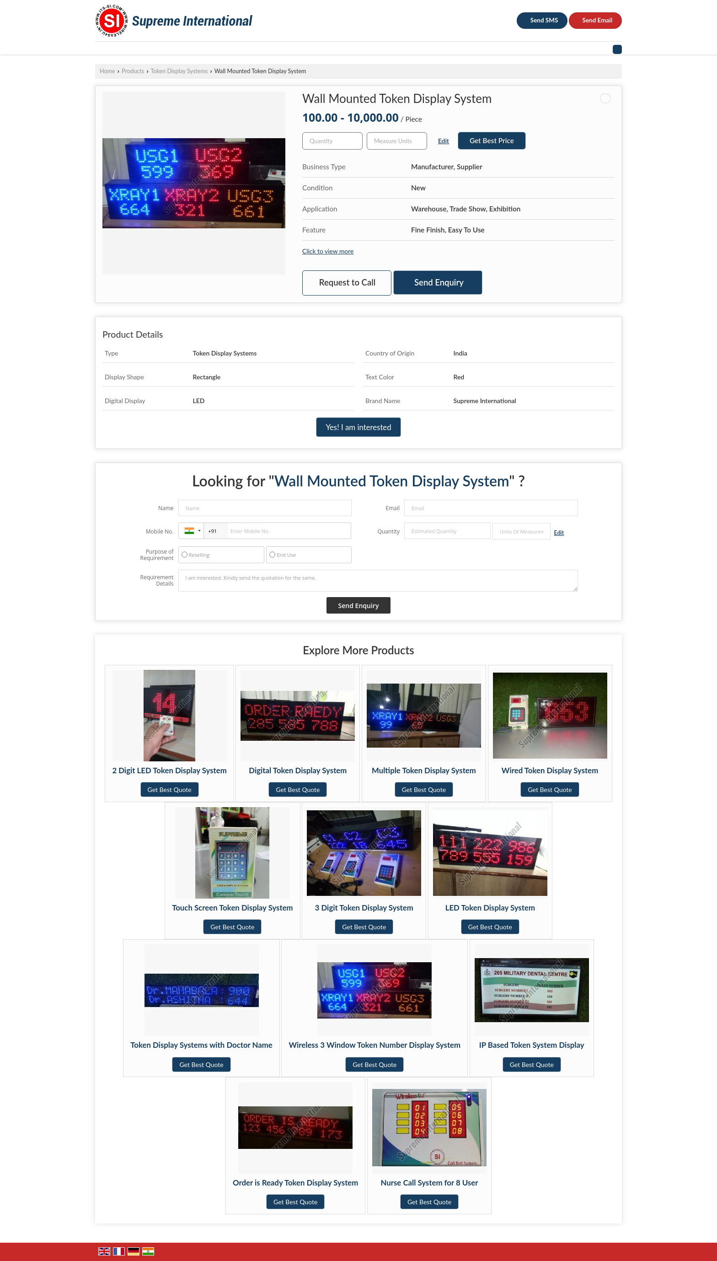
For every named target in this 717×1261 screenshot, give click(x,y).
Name (166, 508)
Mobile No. (160, 531)
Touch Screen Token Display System (232, 907)
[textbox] (397, 141)
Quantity (389, 531)
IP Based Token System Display (531, 1045)
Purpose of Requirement (156, 555)
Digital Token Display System (298, 770)
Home (107, 71)
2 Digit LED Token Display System (169, 770)
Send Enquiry (439, 282)
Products (133, 71)
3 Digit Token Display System (364, 907)
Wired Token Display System (550, 770)
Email (392, 508)
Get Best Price (492, 140)
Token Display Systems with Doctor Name (201, 1045)
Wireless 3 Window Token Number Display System (374, 1045)
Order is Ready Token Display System (295, 1182)
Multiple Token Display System (424, 770)
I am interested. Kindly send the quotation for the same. (378, 581)
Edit (443, 141)
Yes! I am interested (358, 427)
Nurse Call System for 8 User (429, 1182)
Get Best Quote (170, 789)
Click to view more (327, 251)
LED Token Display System (490, 907)
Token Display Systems (179, 71)
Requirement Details (156, 580)
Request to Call (347, 282)
